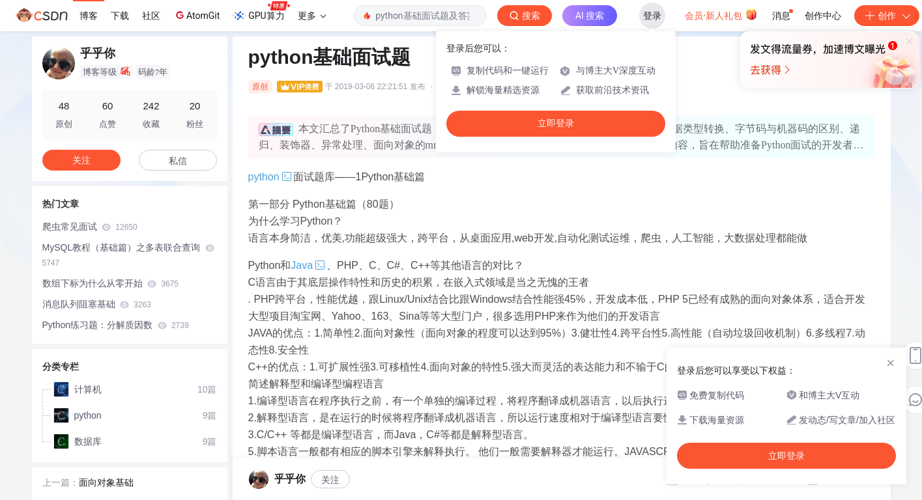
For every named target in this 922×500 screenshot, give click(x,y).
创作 (887, 15)
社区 (151, 15)
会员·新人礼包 (721, 14)
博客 (88, 15)
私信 (178, 161)
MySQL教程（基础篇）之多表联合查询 (128, 255)
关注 (81, 160)
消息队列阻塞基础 (96, 304)
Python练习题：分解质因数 (115, 325)
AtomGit (196, 15)
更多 (312, 15)
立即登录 (556, 123)
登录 (652, 15)
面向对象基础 (106, 480)
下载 (120, 15)
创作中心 (823, 15)
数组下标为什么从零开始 (110, 283)
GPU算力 (261, 11)
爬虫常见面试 (89, 226)
